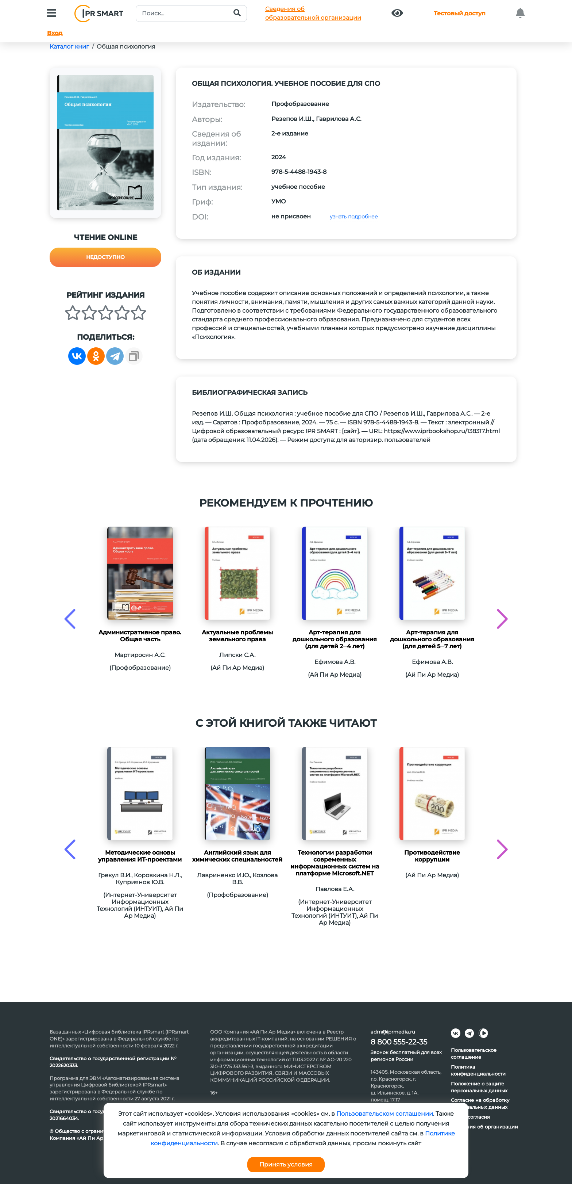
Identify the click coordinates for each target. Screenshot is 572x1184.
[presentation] (70, 619)
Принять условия (286, 1164)
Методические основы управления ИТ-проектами (140, 856)
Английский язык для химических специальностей (237, 856)
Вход (54, 33)
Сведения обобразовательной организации (313, 13)
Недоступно (105, 257)
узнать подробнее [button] (353, 216)
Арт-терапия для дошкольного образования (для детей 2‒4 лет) (335, 639)
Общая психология (126, 46)
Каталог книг (69, 46)
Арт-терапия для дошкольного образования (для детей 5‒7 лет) (432, 639)
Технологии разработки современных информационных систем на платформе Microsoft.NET (334, 863)
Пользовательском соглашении (384, 1113)
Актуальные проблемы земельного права (237, 636)
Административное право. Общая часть (139, 636)
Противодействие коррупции (432, 856)
